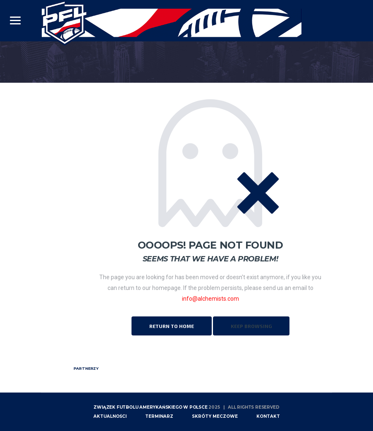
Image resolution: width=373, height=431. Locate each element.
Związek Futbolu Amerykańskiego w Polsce (150, 407)
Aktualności (110, 416)
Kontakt (268, 416)
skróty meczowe (215, 416)
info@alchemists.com (210, 298)
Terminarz (159, 416)
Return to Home (171, 326)
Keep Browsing (251, 326)
